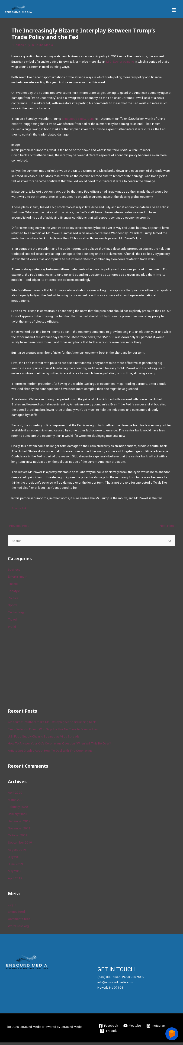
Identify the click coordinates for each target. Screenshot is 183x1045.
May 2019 (15, 873)
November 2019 (19, 830)
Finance (13, 586)
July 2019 (15, 859)
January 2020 (17, 816)
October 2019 (18, 838)
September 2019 (20, 845)
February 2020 (18, 809)
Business (14, 572)
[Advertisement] (42, 670)
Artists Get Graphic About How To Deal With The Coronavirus (50, 753)
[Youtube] (132, 1028)
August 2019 (17, 852)
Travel (12, 622)
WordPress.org (18, 928)
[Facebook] (108, 1028)
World (12, 629)
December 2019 (19, 823)
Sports (12, 607)
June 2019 (15, 866)
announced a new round (78, 121)
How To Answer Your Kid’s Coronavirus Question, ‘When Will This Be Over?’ (60, 746)
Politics (18, 47)
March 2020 (16, 802)
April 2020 (15, 795)
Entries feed (16, 914)
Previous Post (17, 528)
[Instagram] (156, 1028)
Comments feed (19, 921)
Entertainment (17, 579)
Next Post (169, 528)
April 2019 (15, 881)
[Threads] (109, 1033)
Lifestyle (14, 593)
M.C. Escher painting (120, 64)
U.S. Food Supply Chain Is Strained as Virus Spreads (44, 739)
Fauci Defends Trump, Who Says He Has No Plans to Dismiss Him (53, 731)
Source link (19, 511)
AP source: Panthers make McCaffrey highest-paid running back (52, 724)
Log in (12, 907)
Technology (16, 615)
